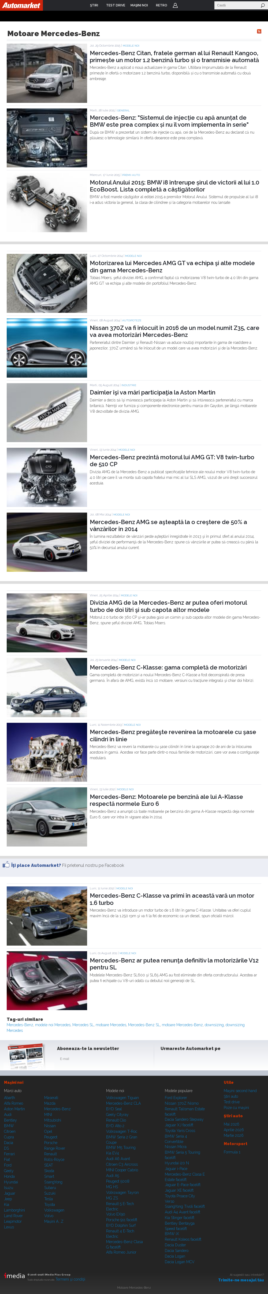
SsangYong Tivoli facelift (185, 1206)
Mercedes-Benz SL (144, 1025)
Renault (50, 1154)
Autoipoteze (131, 320)
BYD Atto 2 (115, 1126)
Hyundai (11, 1182)
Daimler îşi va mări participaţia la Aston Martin (152, 392)
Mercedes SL (83, 1025)
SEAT (48, 1165)
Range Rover (54, 1148)
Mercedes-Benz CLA (123, 1103)
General (123, 110)
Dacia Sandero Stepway (184, 1119)
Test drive (232, 1102)
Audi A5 (112, 1175)
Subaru (50, 1188)
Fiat (7, 1159)
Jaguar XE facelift (179, 1190)
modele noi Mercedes (52, 1025)
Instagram (179, 1060)
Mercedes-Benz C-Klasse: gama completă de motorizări (168, 667)
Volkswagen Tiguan (122, 1098)
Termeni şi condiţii (70, 1279)
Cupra (9, 1137)
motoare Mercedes (111, 1025)
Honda (9, 1176)
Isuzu (8, 1188)
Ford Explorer (176, 1098)
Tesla (48, 1199)
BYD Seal (114, 1109)
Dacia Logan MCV (180, 1262)
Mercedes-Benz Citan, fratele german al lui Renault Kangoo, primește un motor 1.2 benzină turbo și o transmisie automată (174, 56)
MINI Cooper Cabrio (122, 1170)
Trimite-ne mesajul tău (241, 1280)
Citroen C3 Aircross (122, 1164)
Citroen (10, 1131)
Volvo (48, 1216)
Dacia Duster (175, 1245)
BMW (9, 1126)
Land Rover (13, 1216)
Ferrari (9, 1154)
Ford (8, 1165)
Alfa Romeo (13, 1103)
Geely (9, 1171)
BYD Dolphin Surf (121, 1225)
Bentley (10, 1120)
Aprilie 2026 (234, 1130)
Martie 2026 (234, 1135)
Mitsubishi (52, 1120)
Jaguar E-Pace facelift (182, 1185)
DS (6, 1148)
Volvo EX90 (115, 1214)
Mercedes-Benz (20, 1025)
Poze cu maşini (236, 1107)
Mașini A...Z (54, 1221)
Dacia (8, 1143)
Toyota (49, 1204)
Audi (8, 1114)
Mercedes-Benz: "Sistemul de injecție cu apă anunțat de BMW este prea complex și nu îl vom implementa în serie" (169, 121)
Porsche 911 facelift (121, 1220)
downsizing (214, 1025)
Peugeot (50, 1137)
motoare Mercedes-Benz (182, 1025)
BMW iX (172, 1234)
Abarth (9, 1098)
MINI (48, 1114)
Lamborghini (14, 1210)
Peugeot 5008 (117, 1181)
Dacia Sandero (176, 1250)
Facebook (166, 1060)
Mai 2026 (231, 1124)
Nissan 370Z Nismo (182, 1103)
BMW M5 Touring (121, 1147)
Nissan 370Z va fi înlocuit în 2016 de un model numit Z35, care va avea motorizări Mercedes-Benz (174, 331)
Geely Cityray (117, 1114)
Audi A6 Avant (118, 1159)
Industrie (128, 385)
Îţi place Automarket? (36, 865)
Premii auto (131, 175)
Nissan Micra (176, 1147)
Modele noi (131, 45)
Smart (49, 1176)
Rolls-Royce (54, 1159)
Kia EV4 (112, 1153)
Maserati (51, 1098)
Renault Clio (116, 1120)
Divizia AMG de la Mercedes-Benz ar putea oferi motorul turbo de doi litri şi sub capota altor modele (168, 606)
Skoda (49, 1171)
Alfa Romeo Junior (121, 1252)
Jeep (8, 1199)
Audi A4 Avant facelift (182, 1212)
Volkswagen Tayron (122, 1192)
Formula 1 (232, 1152)
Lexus (9, 1227)
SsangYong (53, 1182)
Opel (48, 1131)
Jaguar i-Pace (176, 1169)
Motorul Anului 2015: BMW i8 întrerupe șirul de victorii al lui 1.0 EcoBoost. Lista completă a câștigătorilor (174, 186)
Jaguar (9, 1193)
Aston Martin (14, 1109)
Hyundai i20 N (177, 1163)
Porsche (50, 1143)
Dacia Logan (175, 1256)
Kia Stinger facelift (179, 1218)
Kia (6, 1204)
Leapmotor (13, 1221)
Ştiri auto (231, 1096)
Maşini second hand (240, 1091)
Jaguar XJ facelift (179, 1125)
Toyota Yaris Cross (180, 1131)
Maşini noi (13, 1082)
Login (175, 5)
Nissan (50, 1126)
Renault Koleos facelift (183, 1239)
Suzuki (49, 1193)
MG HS (112, 1187)
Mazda (49, 1103)
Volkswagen (54, 1210)
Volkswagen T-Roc (121, 1131)
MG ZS (112, 1198)
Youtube (192, 1060)
